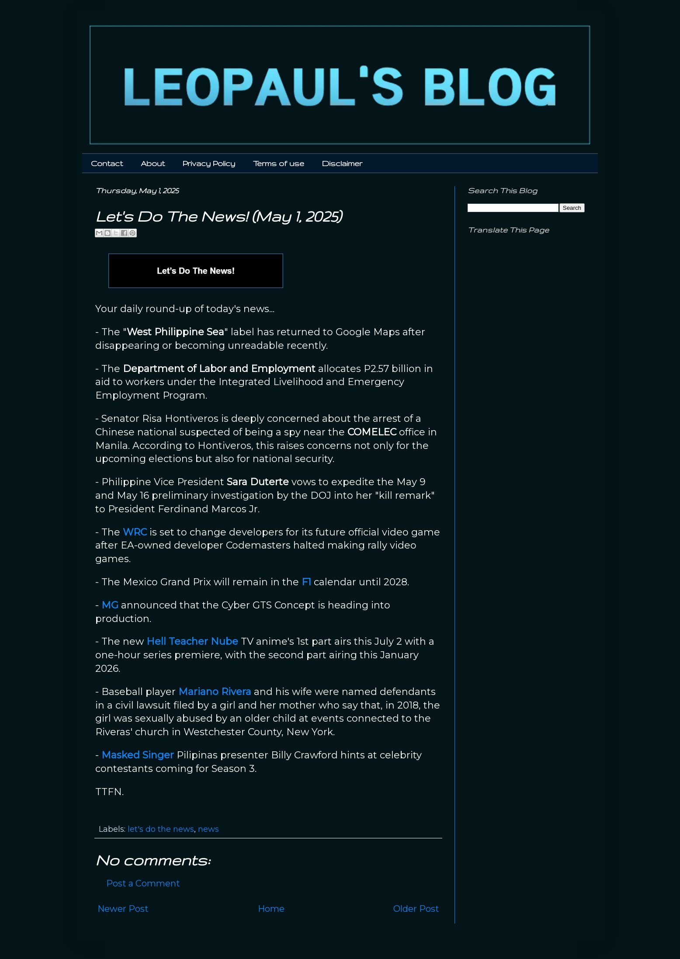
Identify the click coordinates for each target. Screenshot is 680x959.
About (153, 163)
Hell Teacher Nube (192, 641)
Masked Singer (137, 755)
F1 (306, 582)
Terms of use (278, 163)
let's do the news (161, 829)
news (208, 829)
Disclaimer (342, 163)
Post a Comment (143, 883)
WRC (135, 532)
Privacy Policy (209, 163)
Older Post (416, 908)
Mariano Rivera (214, 692)
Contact (107, 163)
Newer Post (123, 908)
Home (271, 908)
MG (109, 605)
